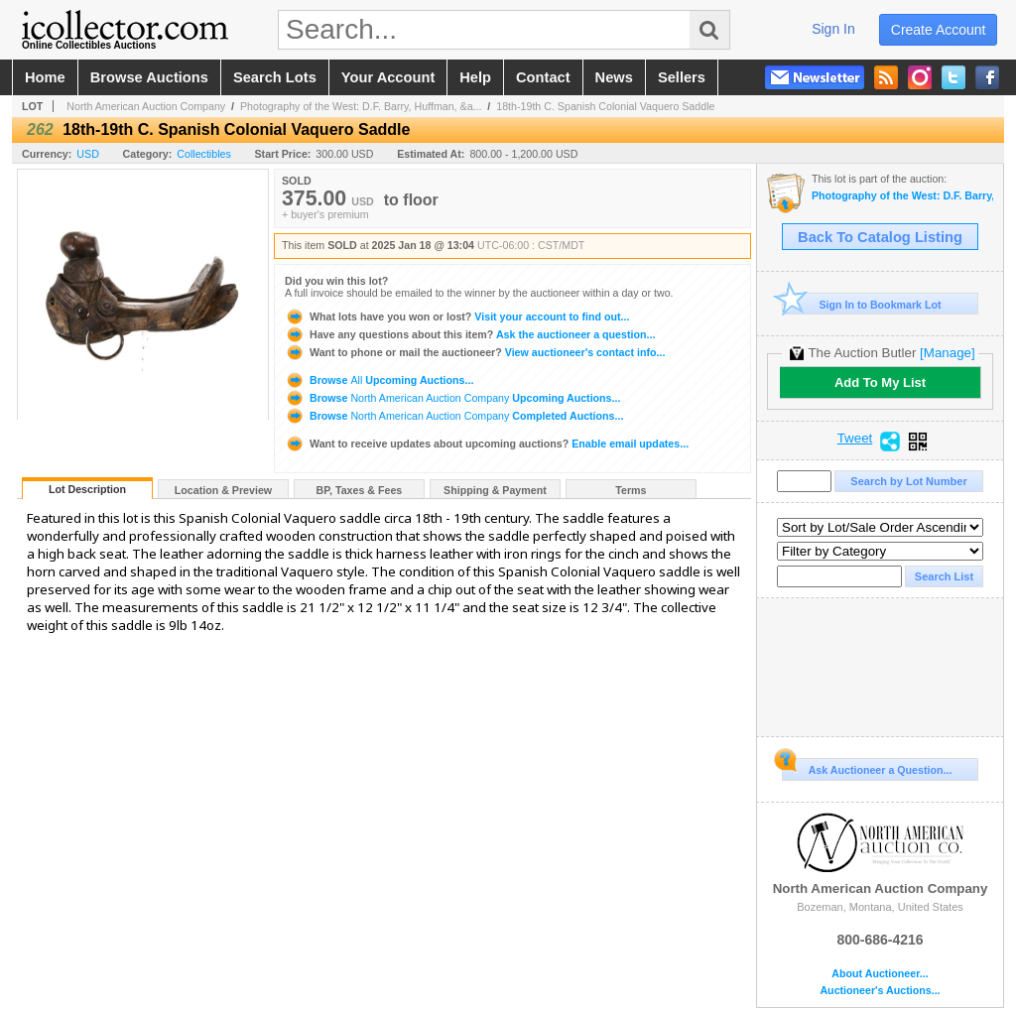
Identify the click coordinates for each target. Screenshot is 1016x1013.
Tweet (855, 438)
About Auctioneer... (879, 973)
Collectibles (204, 154)
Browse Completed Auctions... (454, 416)
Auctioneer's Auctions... (880, 990)
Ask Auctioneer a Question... (867, 767)
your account (388, 77)
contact (543, 77)
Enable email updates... (487, 443)
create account (938, 30)
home (45, 77)
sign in (833, 29)
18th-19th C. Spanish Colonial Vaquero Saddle (605, 106)
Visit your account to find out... (457, 316)
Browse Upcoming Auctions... (379, 380)
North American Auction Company (145, 106)
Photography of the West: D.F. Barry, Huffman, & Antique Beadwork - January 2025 (902, 195)
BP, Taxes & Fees (360, 490)
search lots (275, 77)
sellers (681, 77)
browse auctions (149, 77)
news (614, 77)
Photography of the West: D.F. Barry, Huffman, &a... (360, 106)
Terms (630, 490)
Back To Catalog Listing (880, 237)
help (475, 77)
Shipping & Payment (495, 490)
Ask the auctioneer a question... (470, 334)
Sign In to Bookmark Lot (862, 304)
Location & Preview (223, 490)
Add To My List (880, 382)
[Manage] (947, 352)
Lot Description (87, 489)
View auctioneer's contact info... (475, 352)
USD (87, 154)
